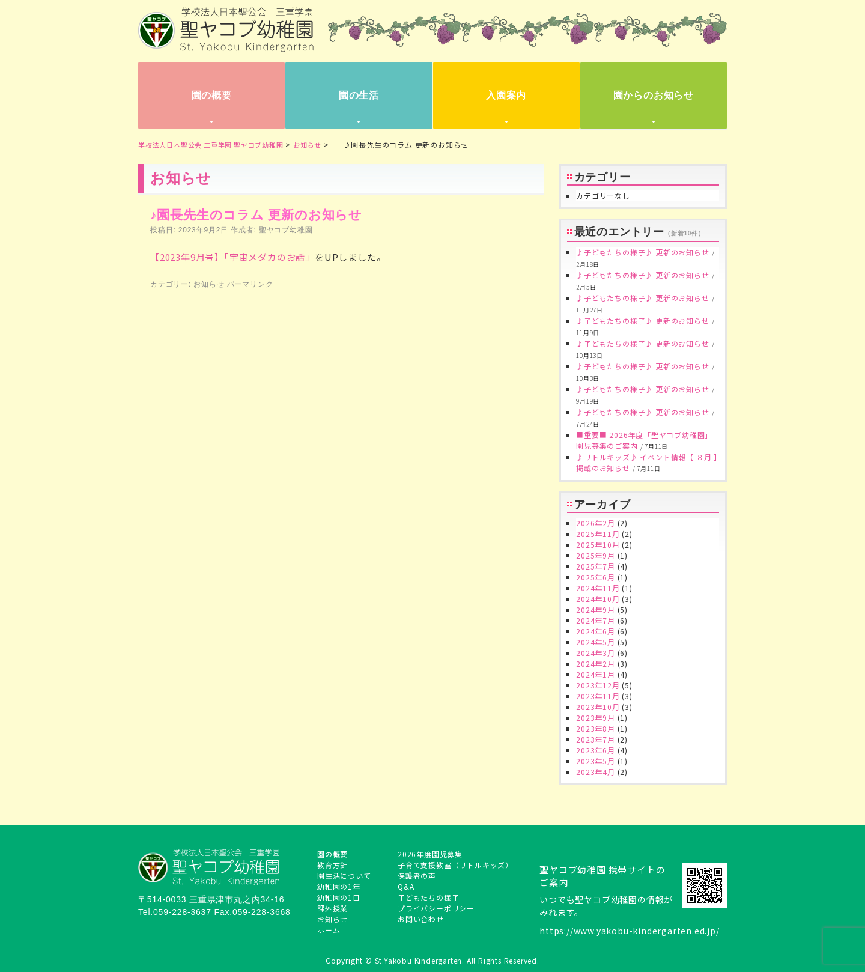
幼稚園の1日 (338, 897)
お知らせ (208, 284)
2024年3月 (595, 653)
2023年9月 (595, 717)
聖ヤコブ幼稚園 (286, 230)
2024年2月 (595, 663)
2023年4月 (595, 772)
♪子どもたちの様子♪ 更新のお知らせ (642, 252)
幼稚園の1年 (338, 886)
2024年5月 (595, 642)
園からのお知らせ (653, 95)
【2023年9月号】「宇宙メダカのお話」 (232, 257)
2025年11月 (597, 534)
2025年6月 (595, 577)
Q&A (406, 886)
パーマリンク (250, 284)
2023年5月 (595, 761)
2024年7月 (595, 620)
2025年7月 (595, 566)
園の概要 (212, 95)
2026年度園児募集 (430, 854)
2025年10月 (597, 544)
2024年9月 (595, 609)
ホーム (328, 930)
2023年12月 (597, 685)
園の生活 (359, 95)
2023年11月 (597, 696)
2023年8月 (595, 728)
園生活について (344, 875)
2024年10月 (597, 599)
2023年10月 (597, 707)
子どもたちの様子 (428, 897)
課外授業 (332, 908)
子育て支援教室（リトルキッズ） (455, 865)
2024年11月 (597, 588)
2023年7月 (595, 739)
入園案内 (506, 95)
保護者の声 (417, 875)
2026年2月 (595, 523)
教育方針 (332, 865)
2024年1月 (595, 674)
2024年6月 (595, 631)
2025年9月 (595, 555)
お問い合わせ (421, 919)
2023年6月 (595, 750)
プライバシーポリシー (436, 908)
